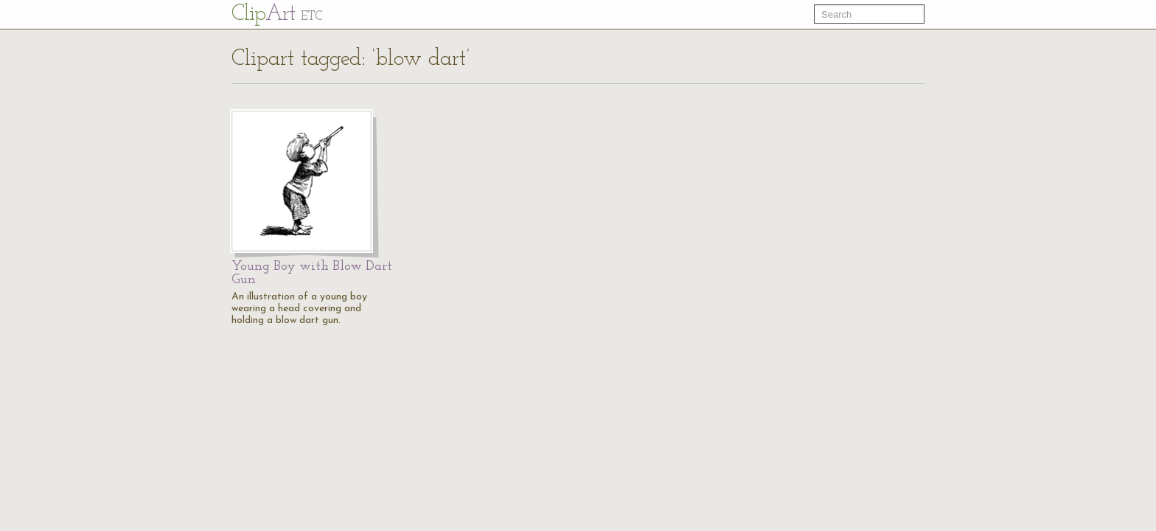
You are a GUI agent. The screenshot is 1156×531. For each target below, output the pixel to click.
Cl (276, 14)
